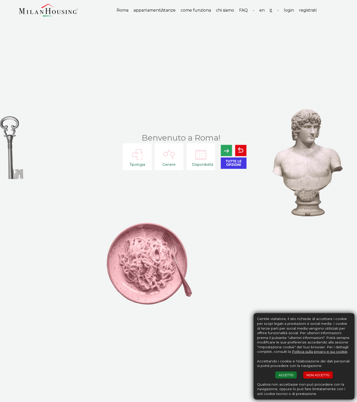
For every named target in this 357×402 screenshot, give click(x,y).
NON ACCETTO (318, 375)
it (271, 10)
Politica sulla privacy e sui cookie (319, 352)
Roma (122, 10)
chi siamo (225, 10)
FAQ (243, 10)
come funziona (196, 10)
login (289, 10)
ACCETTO (286, 375)
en (262, 10)
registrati (308, 10)
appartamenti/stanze (154, 10)
